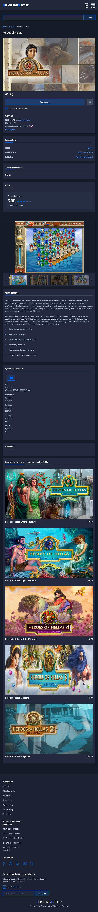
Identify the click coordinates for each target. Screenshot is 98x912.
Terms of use (7, 800)
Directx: (8, 426)
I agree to (14, 887)
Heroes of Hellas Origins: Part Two (20, 521)
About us (6, 786)
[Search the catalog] (43, 17)
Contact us (7, 814)
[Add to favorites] (90, 102)
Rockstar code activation (12, 843)
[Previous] (6, 279)
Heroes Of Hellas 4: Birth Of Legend (21, 639)
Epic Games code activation (13, 838)
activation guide (24, 120)
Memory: (8, 405)
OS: (6, 384)
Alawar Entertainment (84, 157)
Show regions (10, 129)
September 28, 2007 (85, 152)
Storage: (8, 415)
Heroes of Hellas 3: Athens (17, 697)
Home (5, 26)
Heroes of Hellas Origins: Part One (20, 580)
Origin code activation (11, 829)
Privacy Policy (8, 805)
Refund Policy (8, 809)
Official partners (9, 791)
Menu (93, 7)
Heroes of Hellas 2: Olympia (17, 756)
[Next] (92, 279)
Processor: (9, 394)
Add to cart (44, 102)
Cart (86, 7)
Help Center (7, 795)
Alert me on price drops (19, 108)
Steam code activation (11, 833)
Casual (11, 26)
